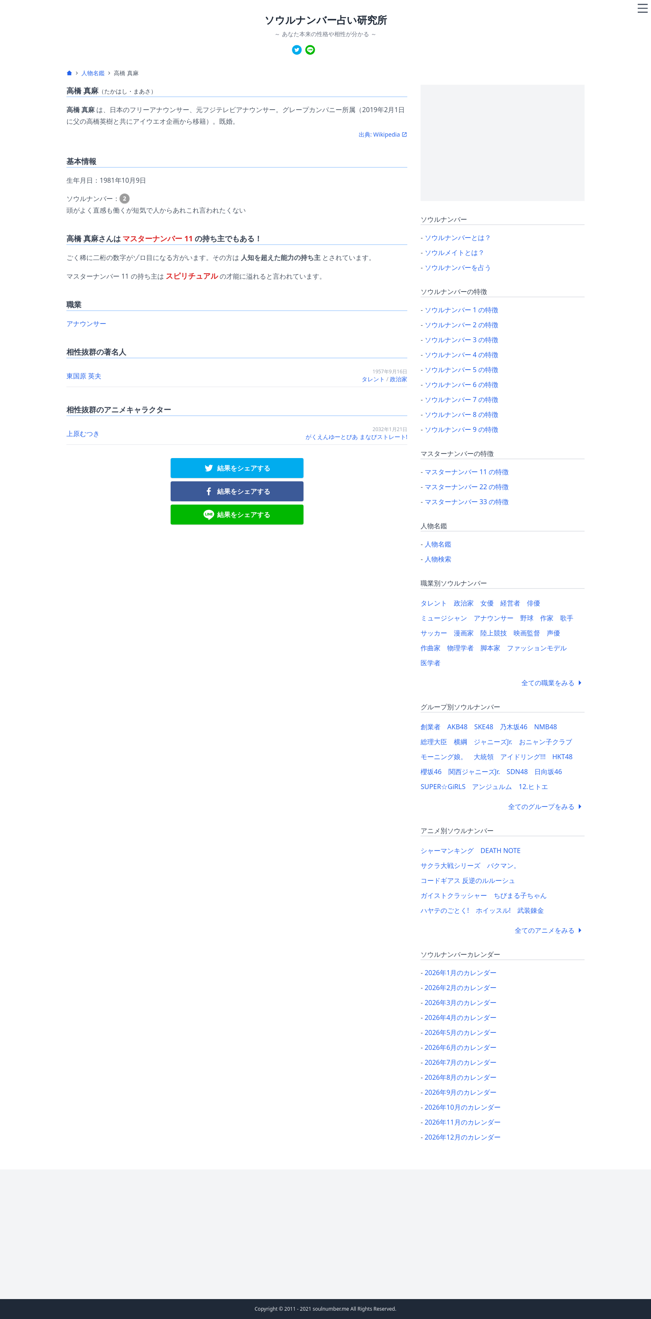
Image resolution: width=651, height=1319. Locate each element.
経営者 (510, 603)
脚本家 (490, 647)
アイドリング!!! (523, 756)
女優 (487, 603)
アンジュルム (492, 786)
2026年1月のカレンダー (461, 972)
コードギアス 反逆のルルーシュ (468, 880)
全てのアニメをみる (550, 930)
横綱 (460, 741)
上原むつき (83, 433)
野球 (527, 618)
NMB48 (545, 726)
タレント (373, 379)
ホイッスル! (493, 910)
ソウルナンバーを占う (458, 267)
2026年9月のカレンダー (461, 1092)
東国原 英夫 (83, 375)
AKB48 (457, 726)
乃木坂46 (513, 726)
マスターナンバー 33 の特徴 (467, 501)
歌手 (566, 618)
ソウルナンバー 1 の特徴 (462, 309)
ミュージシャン (444, 618)
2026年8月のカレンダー (461, 1077)
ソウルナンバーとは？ (458, 237)
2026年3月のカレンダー (461, 1002)
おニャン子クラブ (545, 741)
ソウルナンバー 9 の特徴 (462, 429)
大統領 (484, 756)
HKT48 (562, 756)
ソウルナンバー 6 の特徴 (462, 384)
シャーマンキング (447, 850)
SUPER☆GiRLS (443, 786)
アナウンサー (86, 323)
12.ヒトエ (533, 786)
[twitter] (297, 50)
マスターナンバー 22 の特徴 (467, 486)
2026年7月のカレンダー (461, 1062)
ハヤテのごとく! (445, 910)
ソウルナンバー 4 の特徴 (462, 354)
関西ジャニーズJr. (474, 771)
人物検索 (438, 559)
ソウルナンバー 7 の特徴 (462, 399)
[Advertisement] (503, 143)
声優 (553, 632)
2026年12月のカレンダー (463, 1137)
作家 (546, 618)
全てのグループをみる (546, 807)
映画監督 (527, 632)
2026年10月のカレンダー (463, 1107)
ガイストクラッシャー (454, 895)
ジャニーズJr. (493, 741)
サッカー (434, 632)
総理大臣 (434, 741)
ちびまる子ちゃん (520, 895)
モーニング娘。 (444, 756)
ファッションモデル (537, 647)
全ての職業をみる (553, 683)
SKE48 (483, 726)
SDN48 (517, 771)
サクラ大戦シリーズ (450, 865)
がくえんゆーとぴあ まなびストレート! (356, 437)
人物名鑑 (93, 73)
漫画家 (464, 632)
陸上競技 (493, 632)
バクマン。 (503, 865)
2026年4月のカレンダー (461, 1017)
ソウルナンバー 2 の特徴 (462, 324)
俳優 (533, 603)
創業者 (431, 726)
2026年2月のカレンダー (461, 987)
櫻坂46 (431, 771)
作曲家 (431, 647)
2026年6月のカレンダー (461, 1047)
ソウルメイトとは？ (455, 252)
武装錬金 (530, 910)
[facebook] (237, 491)
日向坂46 (548, 771)
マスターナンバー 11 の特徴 (467, 471)
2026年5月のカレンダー (461, 1032)
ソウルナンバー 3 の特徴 (462, 339)
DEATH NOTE (500, 850)
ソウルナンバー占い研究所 (325, 20)
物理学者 (460, 647)
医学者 (431, 662)
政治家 (398, 379)
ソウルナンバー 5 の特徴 (462, 369)
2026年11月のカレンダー (463, 1122)
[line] (310, 50)
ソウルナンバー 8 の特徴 (462, 414)
